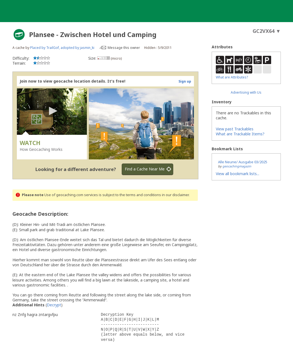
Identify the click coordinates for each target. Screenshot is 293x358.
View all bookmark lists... (237, 173)
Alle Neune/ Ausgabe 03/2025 (242, 161)
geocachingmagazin (236, 166)
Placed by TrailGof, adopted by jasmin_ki (62, 47)
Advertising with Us (246, 92)
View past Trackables (234, 128)
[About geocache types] (19, 34)
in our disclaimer (175, 195)
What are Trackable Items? (240, 133)
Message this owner (124, 47)
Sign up (184, 81)
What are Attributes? (232, 77)
